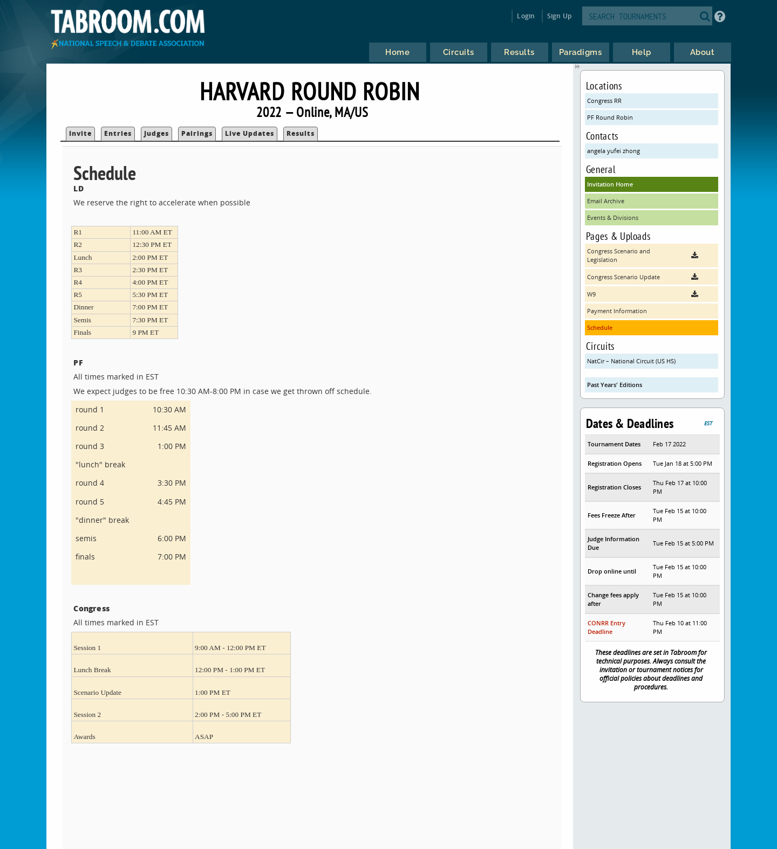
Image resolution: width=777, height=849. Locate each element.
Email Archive (605, 201)
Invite (80, 133)
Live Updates (249, 133)
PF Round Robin (610, 117)
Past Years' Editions (614, 385)
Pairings (197, 133)
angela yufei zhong (613, 151)
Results (301, 133)
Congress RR (604, 100)
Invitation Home (610, 184)
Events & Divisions (612, 217)
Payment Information (617, 311)
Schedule (599, 327)
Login (526, 15)
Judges (156, 133)
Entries (118, 133)
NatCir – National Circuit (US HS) (631, 361)
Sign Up (559, 15)
